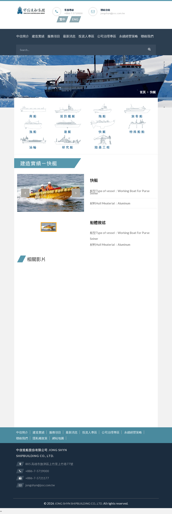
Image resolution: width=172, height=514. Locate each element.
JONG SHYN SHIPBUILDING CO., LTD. (79, 503)
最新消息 (69, 36)
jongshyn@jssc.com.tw (113, 13)
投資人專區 (86, 36)
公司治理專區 (106, 36)
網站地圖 (58, 438)
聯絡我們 (147, 36)
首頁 (143, 92)
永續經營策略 (128, 36)
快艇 (153, 92)
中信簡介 (22, 36)
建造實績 (38, 36)
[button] (25, 193)
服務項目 (53, 36)
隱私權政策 (40, 438)
